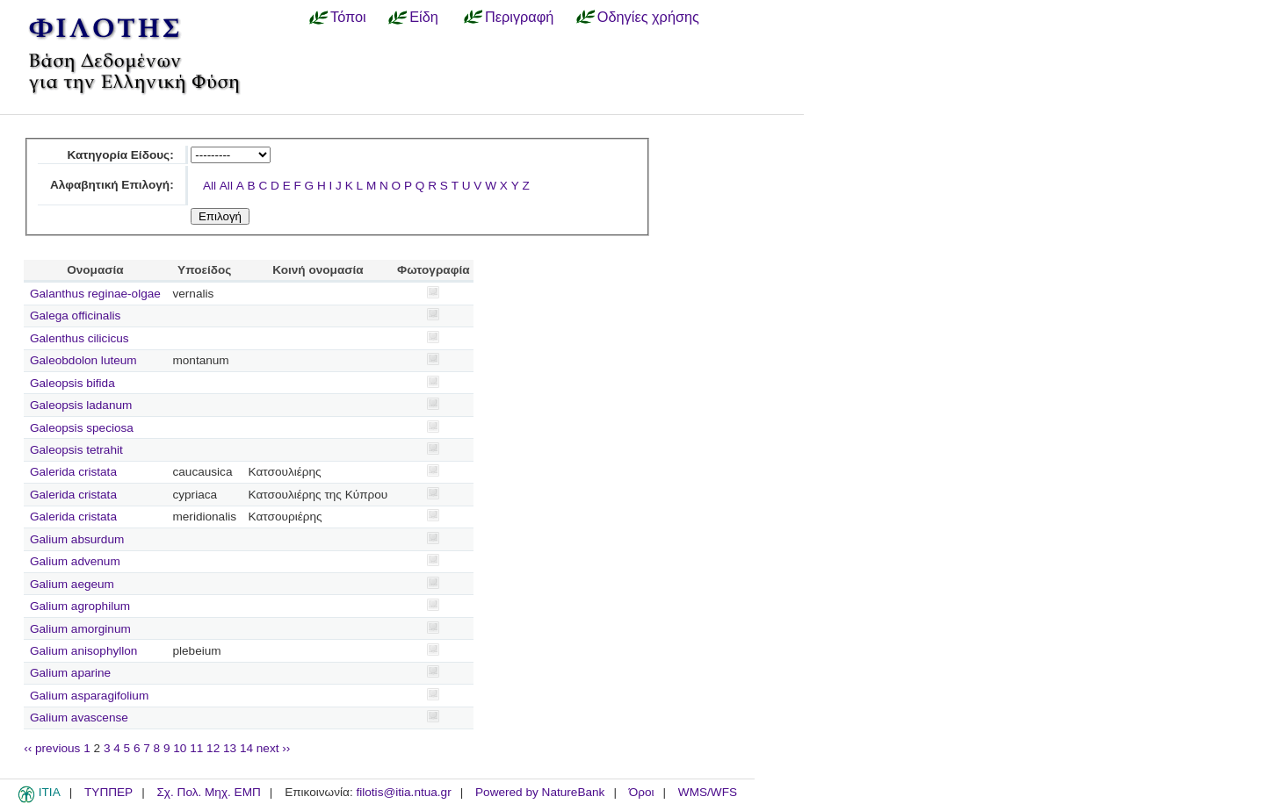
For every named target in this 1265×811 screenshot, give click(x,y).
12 (213, 748)
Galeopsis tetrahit (76, 449)
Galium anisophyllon (83, 650)
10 (179, 748)
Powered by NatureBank (539, 792)
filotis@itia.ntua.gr (403, 792)
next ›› (274, 748)
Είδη (423, 17)
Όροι (641, 792)
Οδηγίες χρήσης (648, 17)
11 (196, 748)
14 (246, 748)
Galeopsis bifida (72, 383)
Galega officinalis (75, 315)
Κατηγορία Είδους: (120, 154)
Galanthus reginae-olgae (95, 293)
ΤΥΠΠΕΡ (108, 792)
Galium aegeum (72, 584)
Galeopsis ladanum (81, 405)
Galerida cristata (73, 471)
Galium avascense (79, 717)
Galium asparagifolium (89, 695)
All (209, 185)
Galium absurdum (77, 539)
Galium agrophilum (80, 606)
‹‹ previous (52, 748)
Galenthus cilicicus (79, 338)
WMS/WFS (707, 792)
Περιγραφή (519, 17)
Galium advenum (75, 561)
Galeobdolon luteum (83, 360)
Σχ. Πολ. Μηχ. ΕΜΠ (208, 792)
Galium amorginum (80, 628)
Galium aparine (70, 672)
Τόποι (348, 17)
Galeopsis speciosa (82, 427)
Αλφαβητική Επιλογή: (112, 184)
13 (229, 748)
